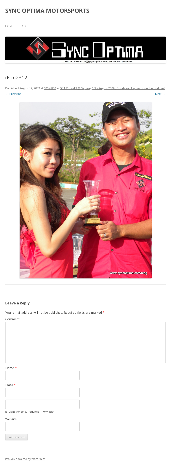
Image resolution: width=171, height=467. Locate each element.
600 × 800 (50, 88)
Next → (160, 94)
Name (11, 368)
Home (9, 26)
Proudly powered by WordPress (25, 459)
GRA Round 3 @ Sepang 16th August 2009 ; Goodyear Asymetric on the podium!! (112, 88)
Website (11, 419)
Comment (12, 319)
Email (10, 385)
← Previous (13, 94)
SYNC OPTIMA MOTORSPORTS (47, 11)
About (26, 26)
